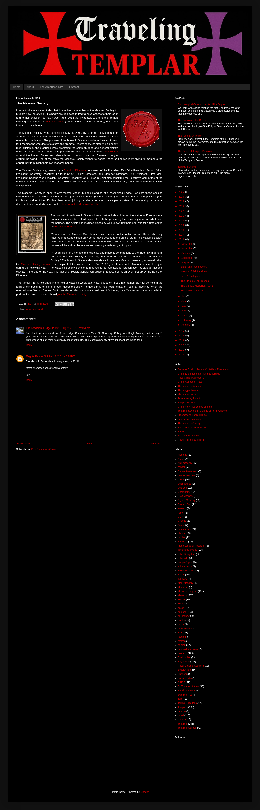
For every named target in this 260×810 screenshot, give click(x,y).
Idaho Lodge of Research (191, 545)
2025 (182, 196)
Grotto (181, 525)
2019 (182, 225)
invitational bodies (187, 549)
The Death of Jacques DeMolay (195, 151)
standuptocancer (187, 690)
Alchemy (182, 454)
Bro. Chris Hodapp (65, 226)
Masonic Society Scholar (36, 264)
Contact (74, 87)
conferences (111, 151)
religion (182, 645)
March (185, 315)
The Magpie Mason (188, 390)
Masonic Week (55, 121)
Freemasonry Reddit (189, 398)
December (187, 243)
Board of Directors (75, 170)
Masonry (30, 309)
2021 (182, 215)
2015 (182, 331)
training (182, 711)
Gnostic (182, 520)
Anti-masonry (185, 463)
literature (182, 578)
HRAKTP (183, 431)
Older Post (155, 443)
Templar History (186, 402)
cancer (181, 467)
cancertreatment (186, 475)
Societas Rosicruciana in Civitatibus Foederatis (203, 369)
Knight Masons (186, 570)
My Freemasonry (187, 394)
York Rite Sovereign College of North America (202, 410)
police (181, 624)
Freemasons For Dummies (192, 415)
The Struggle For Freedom (195, 281)
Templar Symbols (187, 166)
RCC (180, 632)
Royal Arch (184, 661)
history (181, 533)
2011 (182, 349)
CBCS (181, 479)
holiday (181, 537)
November (187, 248)
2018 (182, 230)
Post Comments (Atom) (43, 449)
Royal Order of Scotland (191, 439)
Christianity (184, 492)
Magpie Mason (34, 356)
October (186, 253)
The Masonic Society (192, 290)
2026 (182, 192)
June (184, 301)
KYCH (181, 574)
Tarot (180, 698)
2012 (182, 345)
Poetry (181, 620)
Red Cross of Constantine (192, 427)
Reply (29, 345)
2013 (182, 340)
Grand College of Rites (190, 381)
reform (181, 641)
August (185, 262)
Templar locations (187, 703)
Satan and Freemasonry (194, 266)
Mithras (182, 603)
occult (181, 607)
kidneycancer (185, 566)
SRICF (181, 682)
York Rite (182, 723)
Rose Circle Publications (191, 377)
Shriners (182, 674)
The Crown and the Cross (192, 120)
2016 (182, 239)
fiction (181, 512)
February (186, 320)
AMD (180, 459)
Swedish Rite (185, 694)
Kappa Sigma (185, 562)
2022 (182, 211)
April (184, 310)
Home (17, 87)
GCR (180, 516)
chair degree (184, 483)
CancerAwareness (188, 471)
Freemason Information (190, 419)
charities (182, 487)
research (39, 309)
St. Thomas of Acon (188, 435)
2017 (182, 234)
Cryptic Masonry (186, 500)
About (30, 87)
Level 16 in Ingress (191, 276)
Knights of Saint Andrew (194, 271)
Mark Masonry (185, 583)
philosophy (183, 616)
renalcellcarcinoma (188, 649)
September (187, 257)
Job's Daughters (186, 554)
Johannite (183, 558)
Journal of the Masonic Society (80, 204)
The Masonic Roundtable (191, 386)
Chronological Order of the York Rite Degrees (202, 104)
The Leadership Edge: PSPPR (43, 328)
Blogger (144, 792)
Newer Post (23, 443)
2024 (182, 201)
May (184, 306)
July (183, 296)
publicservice (185, 628)
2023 (182, 206)
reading (182, 636)
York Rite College (187, 727)
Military (181, 599)
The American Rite (51, 87)
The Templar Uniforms (190, 135)
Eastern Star (184, 504)
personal (182, 612)
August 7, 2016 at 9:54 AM (76, 328)
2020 (182, 220)
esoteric (182, 508)
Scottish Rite (184, 669)
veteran (182, 719)
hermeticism (184, 529)
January (186, 324)
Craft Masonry (185, 496)
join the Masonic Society (72, 294)
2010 (182, 354)
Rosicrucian (184, 657)
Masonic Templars (187, 591)
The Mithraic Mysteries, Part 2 (197, 285)
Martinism (183, 587)
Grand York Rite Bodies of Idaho (195, 406)
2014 (182, 335)
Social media (185, 678)
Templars (183, 707)
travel (181, 715)
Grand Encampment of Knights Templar (199, 373)
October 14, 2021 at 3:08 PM (59, 356)
